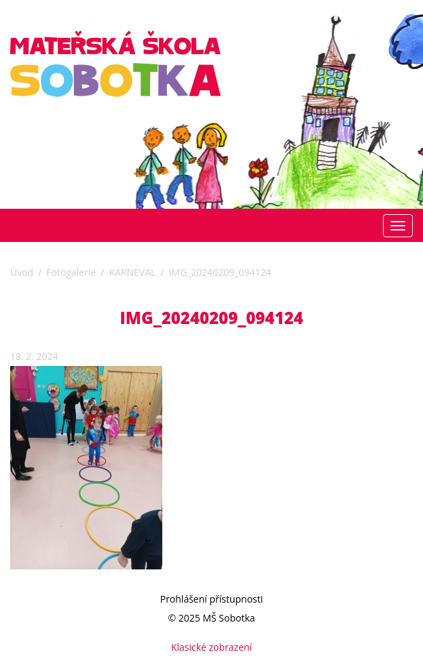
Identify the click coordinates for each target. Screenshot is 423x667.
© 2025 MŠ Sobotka (211, 617)
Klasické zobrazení (211, 647)
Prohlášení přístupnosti (211, 598)
